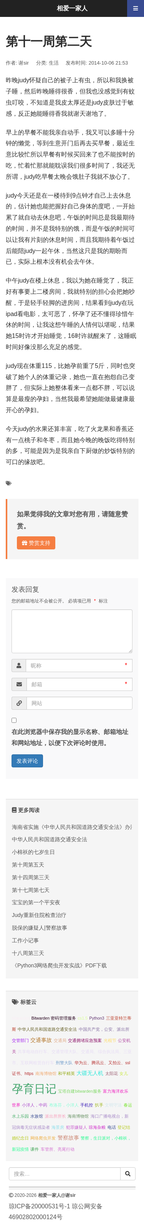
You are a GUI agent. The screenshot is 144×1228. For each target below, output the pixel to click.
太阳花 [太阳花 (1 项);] (111, 1073)
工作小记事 (25, 940)
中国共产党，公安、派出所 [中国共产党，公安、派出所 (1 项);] (104, 1029)
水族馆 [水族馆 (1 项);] (36, 1116)
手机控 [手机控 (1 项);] (86, 1105)
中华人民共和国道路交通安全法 (49, 839)
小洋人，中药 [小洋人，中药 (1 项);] (34, 1105)
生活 (54, 63)
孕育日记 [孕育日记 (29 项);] (34, 1088)
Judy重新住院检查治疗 (39, 915)
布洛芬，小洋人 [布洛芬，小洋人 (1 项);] (64, 1105)
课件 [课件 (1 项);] (34, 1149)
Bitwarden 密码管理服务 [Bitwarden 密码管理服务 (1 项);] (53, 1018)
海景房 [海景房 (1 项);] (57, 1127)
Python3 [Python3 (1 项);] (96, 1018)
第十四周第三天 (31, 877)
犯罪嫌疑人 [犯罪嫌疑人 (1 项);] (76, 1127)
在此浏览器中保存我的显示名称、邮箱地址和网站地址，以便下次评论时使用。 (70, 737)
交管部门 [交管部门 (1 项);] (20, 1040)
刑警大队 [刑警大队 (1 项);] (64, 1062)
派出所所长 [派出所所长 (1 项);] (55, 1116)
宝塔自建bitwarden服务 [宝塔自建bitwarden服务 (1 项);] (79, 1091)
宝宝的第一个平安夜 (36, 902)
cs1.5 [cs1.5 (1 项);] (82, 1018)
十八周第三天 (28, 953)
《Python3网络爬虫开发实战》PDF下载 (59, 965)
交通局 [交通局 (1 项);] (60, 1040)
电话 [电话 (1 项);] (112, 1127)
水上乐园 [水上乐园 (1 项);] (20, 1116)
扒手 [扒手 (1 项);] (99, 1105)
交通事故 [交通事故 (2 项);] (41, 1040)
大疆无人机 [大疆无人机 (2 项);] (89, 1073)
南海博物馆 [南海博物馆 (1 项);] (45, 1073)
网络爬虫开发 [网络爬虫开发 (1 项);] (43, 1138)
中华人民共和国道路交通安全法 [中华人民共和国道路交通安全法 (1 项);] (47, 1029)
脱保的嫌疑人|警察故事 (39, 928)
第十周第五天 (28, 865)
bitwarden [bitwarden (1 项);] (21, 1018)
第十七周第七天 (31, 890)
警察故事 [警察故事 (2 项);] (68, 1138)
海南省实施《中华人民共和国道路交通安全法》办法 (74, 827)
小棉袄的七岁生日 (33, 852)
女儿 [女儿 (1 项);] (123, 1073)
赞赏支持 (36, 543)
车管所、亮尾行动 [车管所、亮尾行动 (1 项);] (57, 1149)
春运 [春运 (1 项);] (128, 1105)
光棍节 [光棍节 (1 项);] (110, 1040)
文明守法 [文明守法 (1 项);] (113, 1105)
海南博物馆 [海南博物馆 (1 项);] (78, 1116)
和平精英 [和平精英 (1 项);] (66, 1073)
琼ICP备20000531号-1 (39, 1206)
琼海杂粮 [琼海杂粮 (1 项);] (97, 1127)
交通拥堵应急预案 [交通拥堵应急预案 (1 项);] (85, 1040)
